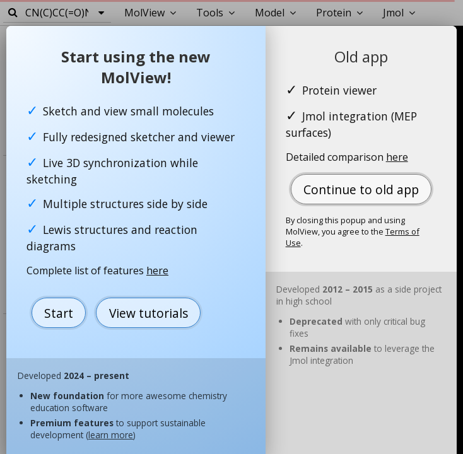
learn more (110, 435)
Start (58, 313)
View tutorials (148, 313)
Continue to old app (361, 189)
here (157, 270)
